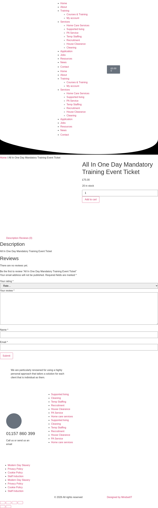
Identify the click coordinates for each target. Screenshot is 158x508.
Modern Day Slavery (19, 465)
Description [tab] (12, 238)
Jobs (63, 55)
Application (66, 51)
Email (4, 342)
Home (63, 3)
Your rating (6, 281)
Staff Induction (15, 476)
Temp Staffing (74, 36)
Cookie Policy (15, 472)
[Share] (14, 502)
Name (4, 330)
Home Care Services (78, 25)
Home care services (62, 416)
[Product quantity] (120, 193)
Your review (7, 290)
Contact (64, 66)
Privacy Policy (15, 469)
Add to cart (91, 199)
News (63, 62)
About (63, 7)
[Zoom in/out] (2, 502)
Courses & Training (77, 14)
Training (64, 10)
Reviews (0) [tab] (25, 238)
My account (73, 18)
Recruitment (73, 40)
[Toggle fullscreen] (8, 502)
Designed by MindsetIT (119, 497)
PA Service (72, 33)
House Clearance (76, 44)
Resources (66, 58)
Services (65, 21)
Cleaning (71, 47)
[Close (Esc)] (20, 502)
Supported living (75, 29)
